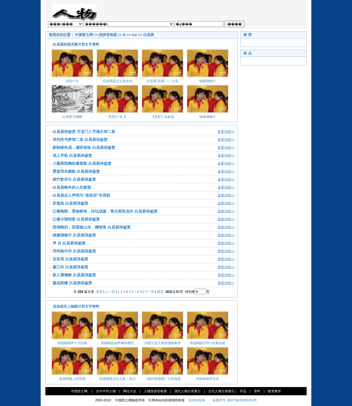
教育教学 (274, 391)
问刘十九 (72, 81)
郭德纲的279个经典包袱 (207, 343)
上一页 (110, 292)
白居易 (148, 35)
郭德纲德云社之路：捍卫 (117, 379)
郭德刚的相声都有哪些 (117, 343)
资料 (257, 391)
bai (134, 35)
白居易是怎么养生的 (117, 81)
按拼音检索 (108, 35)
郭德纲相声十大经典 (72, 343)
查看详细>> (226, 132)
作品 (243, 391)
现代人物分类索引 (187, 391)
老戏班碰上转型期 (72, 379)
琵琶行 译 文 (117, 117)
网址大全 (129, 391)
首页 (99, 292)
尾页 (160, 292)
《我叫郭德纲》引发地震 (162, 379)
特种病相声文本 (207, 379)
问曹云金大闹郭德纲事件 (162, 343)
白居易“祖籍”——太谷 (162, 81)
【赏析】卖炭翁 (162, 117)
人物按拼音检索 (155, 391)
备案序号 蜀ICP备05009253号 (235, 400)
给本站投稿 (196, 400)
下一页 (149, 292)
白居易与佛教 (72, 117)
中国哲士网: (79, 391)
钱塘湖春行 (207, 81)
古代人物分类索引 (221, 391)
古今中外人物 (106, 391)
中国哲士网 (84, 35)
